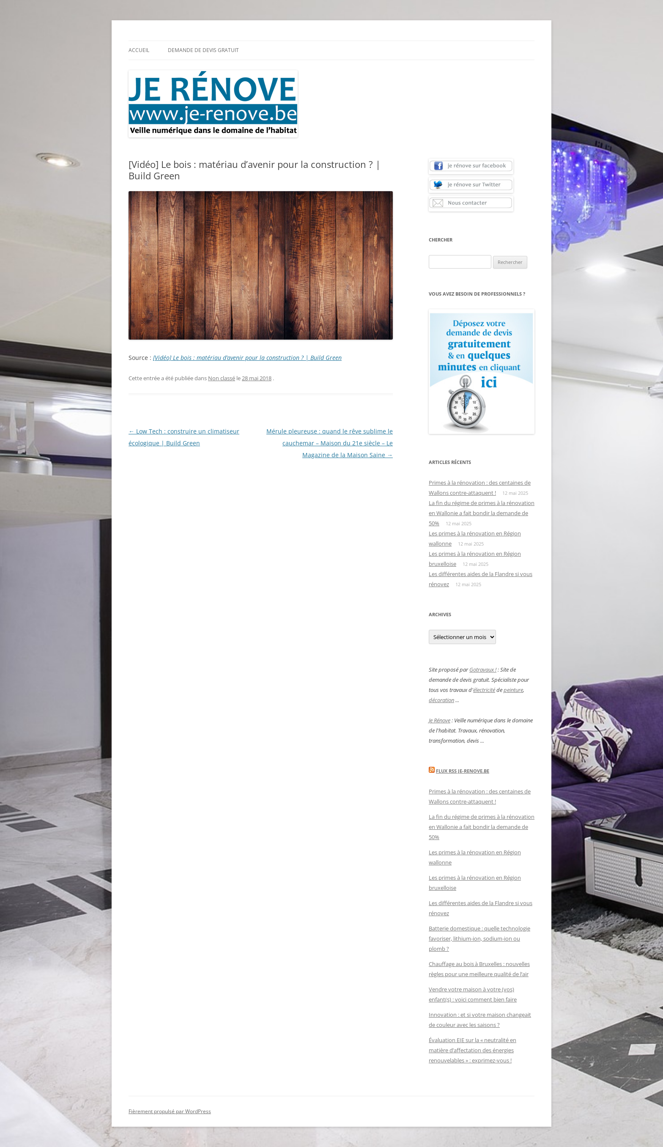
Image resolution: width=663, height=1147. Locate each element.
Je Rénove (439, 720)
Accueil (139, 50)
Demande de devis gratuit (203, 50)
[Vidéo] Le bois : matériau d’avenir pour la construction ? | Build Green (247, 358)
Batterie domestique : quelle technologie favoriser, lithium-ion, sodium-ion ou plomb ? (479, 938)
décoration (441, 700)
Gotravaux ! (482, 669)
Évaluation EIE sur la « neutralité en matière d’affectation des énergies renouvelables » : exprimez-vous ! (472, 1050)
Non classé (221, 378)
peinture (513, 690)
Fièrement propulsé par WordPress (170, 1111)
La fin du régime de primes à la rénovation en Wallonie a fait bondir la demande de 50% (481, 513)
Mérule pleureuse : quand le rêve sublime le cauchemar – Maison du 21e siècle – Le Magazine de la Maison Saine (329, 443)
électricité (484, 690)
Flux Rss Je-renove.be (462, 771)
